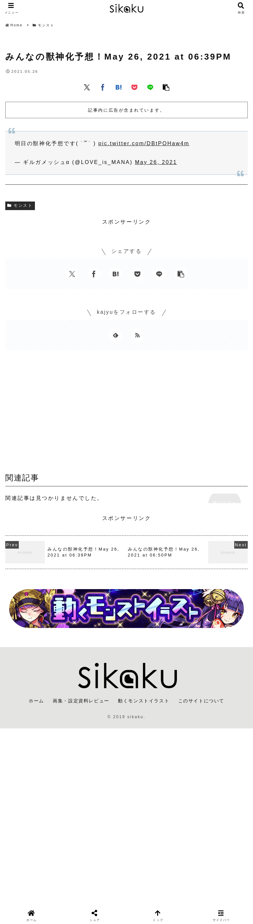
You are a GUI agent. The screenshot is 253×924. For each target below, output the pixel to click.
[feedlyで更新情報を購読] (115, 334)
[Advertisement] (126, 413)
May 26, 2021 (156, 162)
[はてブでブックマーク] (118, 87)
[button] (166, 87)
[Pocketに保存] (134, 87)
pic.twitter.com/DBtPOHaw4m (143, 143)
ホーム (36, 701)
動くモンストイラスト (143, 701)
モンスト (20, 205)
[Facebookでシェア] (103, 87)
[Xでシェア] (87, 87)
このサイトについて (201, 701)
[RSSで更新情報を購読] (137, 334)
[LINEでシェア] (150, 87)
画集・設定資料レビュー (81, 701)
